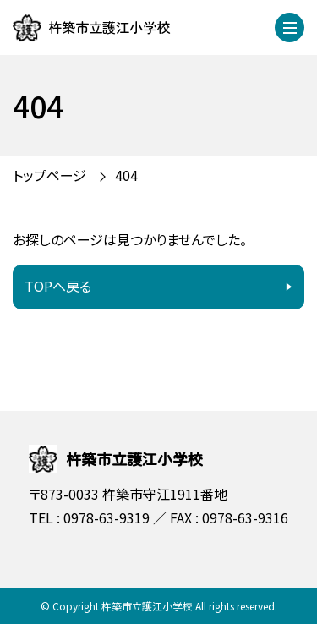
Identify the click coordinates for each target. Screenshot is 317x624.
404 (126, 175)
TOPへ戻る (58, 286)
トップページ (49, 175)
